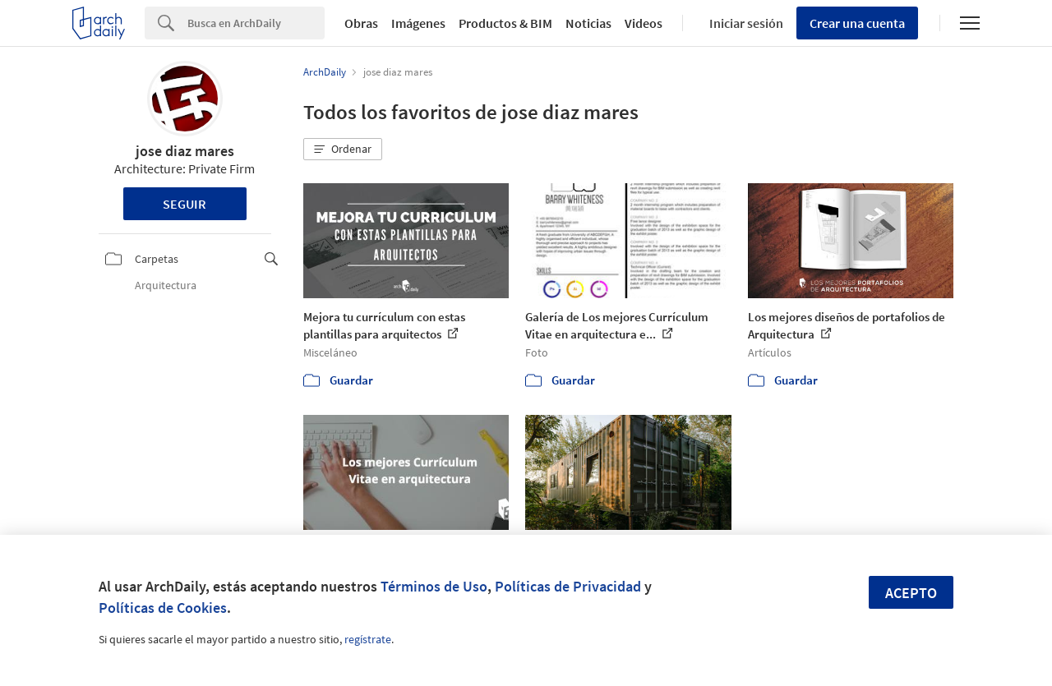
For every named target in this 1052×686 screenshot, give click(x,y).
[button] (342, 149)
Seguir (184, 204)
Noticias (588, 23)
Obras (361, 23)
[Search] (256, 23)
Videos (643, 23)
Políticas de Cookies (163, 607)
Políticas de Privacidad (568, 586)
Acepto (911, 592)
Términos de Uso (434, 586)
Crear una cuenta (857, 23)
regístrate (367, 639)
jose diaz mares (185, 150)
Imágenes (418, 23)
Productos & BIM (505, 23)
